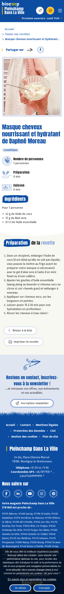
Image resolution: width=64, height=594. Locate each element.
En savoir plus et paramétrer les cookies (32, 579)
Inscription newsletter (32, 403)
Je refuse (20, 587)
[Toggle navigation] (60, 12)
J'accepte (44, 587)
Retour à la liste (20, 330)
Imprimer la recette (23, 342)
